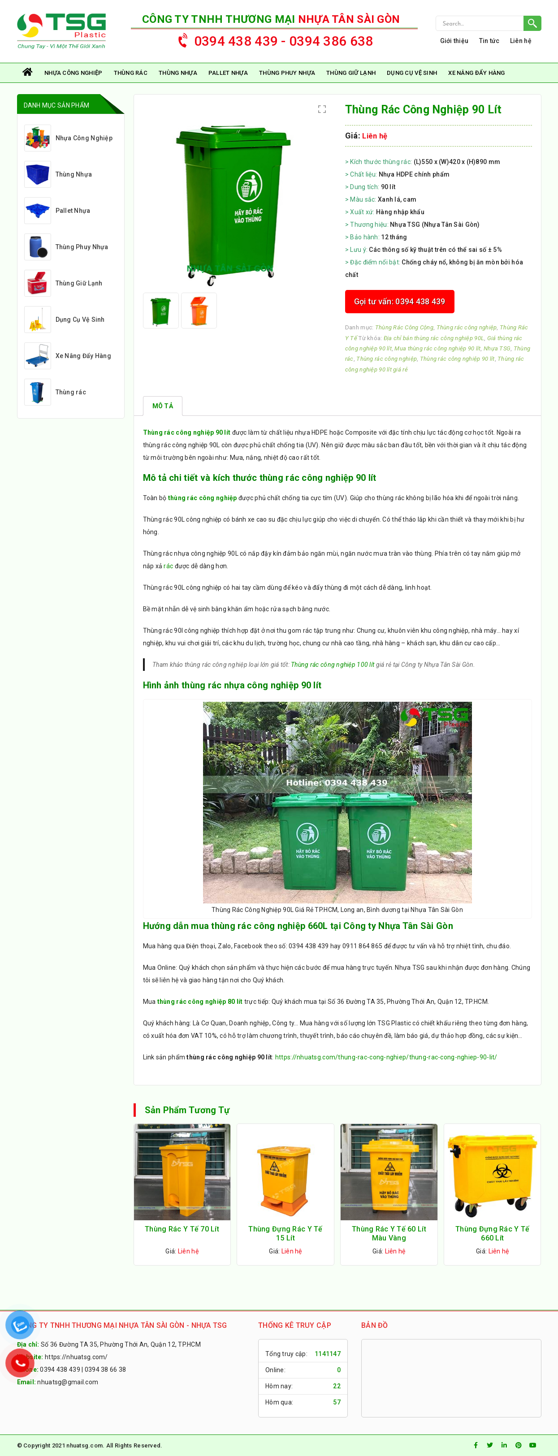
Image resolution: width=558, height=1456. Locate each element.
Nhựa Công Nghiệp (73, 72)
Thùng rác (131, 72)
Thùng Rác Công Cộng (404, 327)
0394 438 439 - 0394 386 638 (271, 39)
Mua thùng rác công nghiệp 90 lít (437, 348)
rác (168, 566)
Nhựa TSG (497, 348)
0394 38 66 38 (105, 1369)
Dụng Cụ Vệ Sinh (412, 72)
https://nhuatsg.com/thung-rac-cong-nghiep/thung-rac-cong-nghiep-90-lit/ (386, 1057)
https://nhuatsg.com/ (76, 1357)
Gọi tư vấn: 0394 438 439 (400, 301)
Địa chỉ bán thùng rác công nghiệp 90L (434, 338)
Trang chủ (28, 72)
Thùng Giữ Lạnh (351, 72)
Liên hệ (521, 40)
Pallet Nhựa (228, 72)
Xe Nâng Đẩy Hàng (476, 72)
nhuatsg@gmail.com (67, 1382)
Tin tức (489, 40)
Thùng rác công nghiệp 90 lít (457, 358)
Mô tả (162, 406)
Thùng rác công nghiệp (467, 327)
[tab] (162, 406)
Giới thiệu (454, 40)
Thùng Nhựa (178, 72)
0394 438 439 (60, 1369)
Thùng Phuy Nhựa (287, 72)
